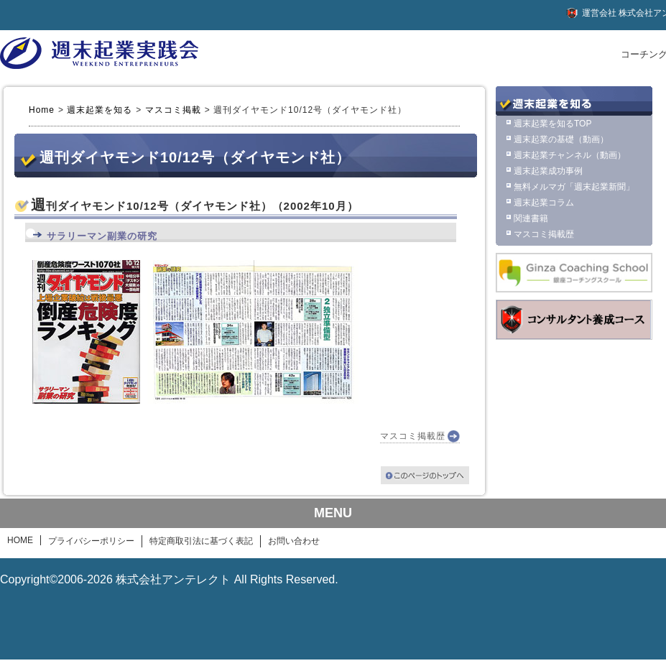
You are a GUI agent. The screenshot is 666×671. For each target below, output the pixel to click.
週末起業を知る (99, 110)
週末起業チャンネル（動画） (570, 155)
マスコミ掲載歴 (412, 436)
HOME (20, 540)
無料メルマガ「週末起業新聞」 (574, 187)
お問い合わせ (294, 541)
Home (42, 110)
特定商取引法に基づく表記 (201, 541)
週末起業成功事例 (548, 171)
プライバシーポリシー (91, 541)
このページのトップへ (425, 475)
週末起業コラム (544, 203)
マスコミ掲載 (173, 110)
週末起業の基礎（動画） (561, 139)
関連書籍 (531, 218)
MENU (333, 513)
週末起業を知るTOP (552, 124)
